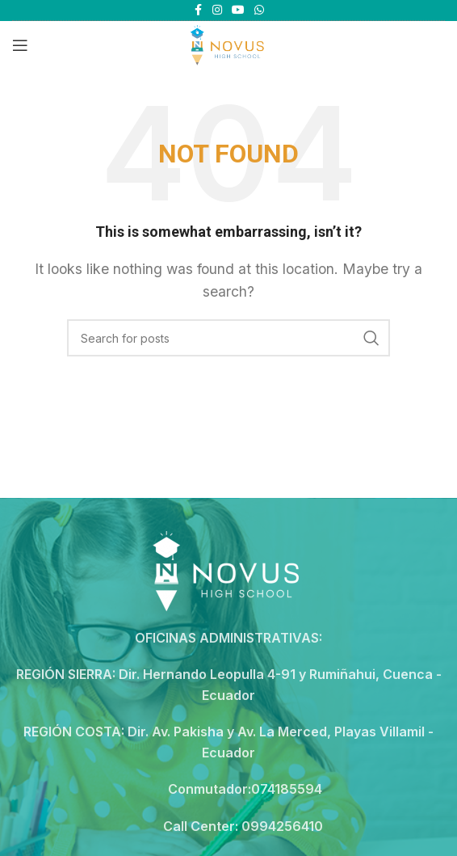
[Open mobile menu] (20, 45)
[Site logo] (228, 44)
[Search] (228, 337)
